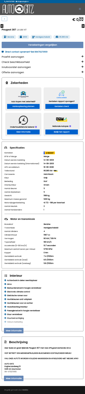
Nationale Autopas (60, 126)
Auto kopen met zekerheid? (23, 101)
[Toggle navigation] (79, 9)
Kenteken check (62, 106)
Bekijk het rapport (62, 132)
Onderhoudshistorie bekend (22, 127)
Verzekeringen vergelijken (42, 44)
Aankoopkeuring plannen (23, 106)
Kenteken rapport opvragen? (62, 101)
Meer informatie (23, 132)
